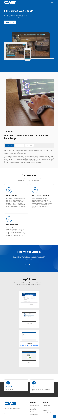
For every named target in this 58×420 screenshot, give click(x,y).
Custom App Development (33, 408)
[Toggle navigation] (52, 2)
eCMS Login (46, 410)
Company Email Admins (24, 345)
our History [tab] (29, 145)
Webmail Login (46, 405)
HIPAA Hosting (33, 411)
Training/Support (47, 412)
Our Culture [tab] (20, 145)
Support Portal (46, 408)
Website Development (35, 405)
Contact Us (10, 22)
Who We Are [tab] (9, 145)
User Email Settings (34, 345)
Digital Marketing (34, 414)
